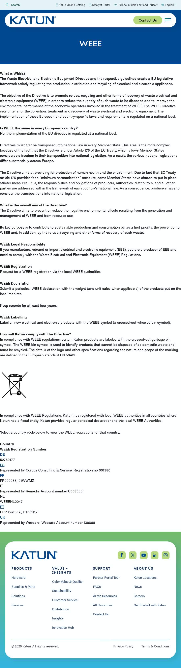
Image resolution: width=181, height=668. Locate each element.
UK (2, 517)
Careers (139, 596)
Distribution (60, 609)
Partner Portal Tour (106, 577)
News (138, 586)
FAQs (97, 586)
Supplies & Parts (23, 586)
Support (102, 568)
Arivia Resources (105, 596)
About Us (143, 568)
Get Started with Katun (150, 605)
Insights (57, 618)
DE (2, 454)
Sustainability (61, 590)
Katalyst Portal (99, 4)
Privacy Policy (123, 646)
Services (17, 605)
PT (2, 506)
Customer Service (65, 600)
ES (2, 464)
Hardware (18, 577)
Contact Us (148, 20)
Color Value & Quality (67, 581)
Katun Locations (145, 577)
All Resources (103, 605)
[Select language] (168, 4)
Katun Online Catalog (70, 4)
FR (2, 475)
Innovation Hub (63, 627)
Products (21, 568)
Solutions (18, 596)
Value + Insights (61, 570)
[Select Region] (136, 4)
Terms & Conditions (155, 646)
